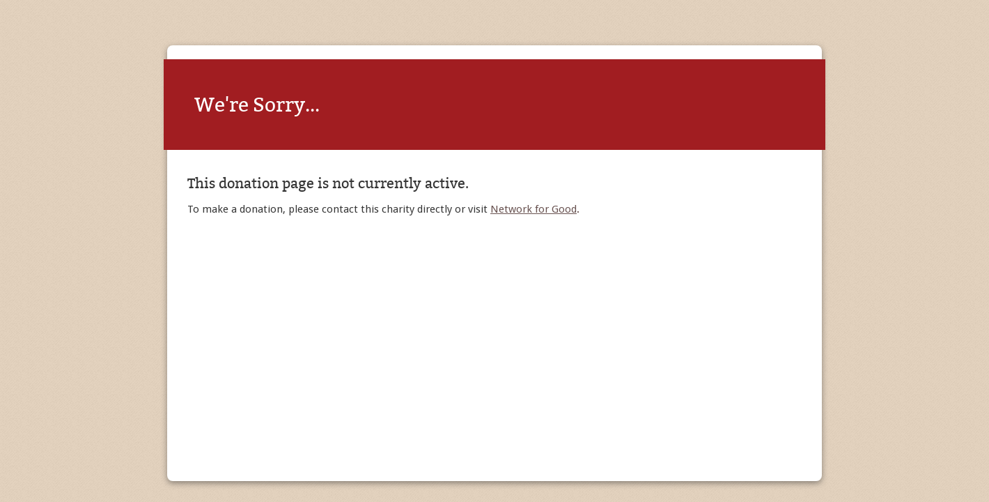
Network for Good (533, 209)
